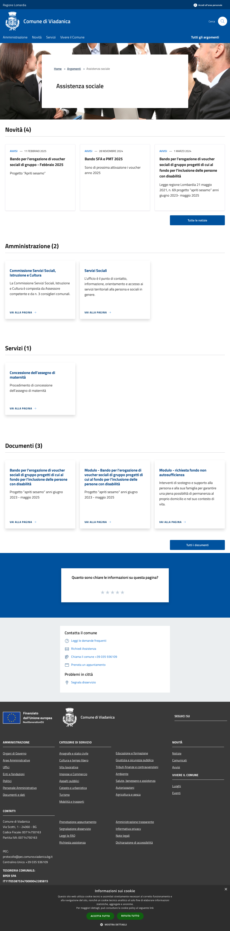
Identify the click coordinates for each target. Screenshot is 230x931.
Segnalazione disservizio (75, 828)
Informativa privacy (128, 828)
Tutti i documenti (197, 545)
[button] (115, 924)
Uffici (6, 767)
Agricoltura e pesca (128, 794)
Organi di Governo (14, 753)
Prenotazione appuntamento (77, 822)
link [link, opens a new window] (152, 908)
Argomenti (74, 68)
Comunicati (179, 760)
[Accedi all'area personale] (208, 5)
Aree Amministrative (16, 760)
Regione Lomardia (14, 5)
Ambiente (122, 774)
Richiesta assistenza (72, 842)
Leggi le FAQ (67, 835)
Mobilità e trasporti (71, 801)
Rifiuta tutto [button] (130, 915)
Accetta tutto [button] (100, 916)
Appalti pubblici (69, 781)
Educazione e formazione (132, 753)
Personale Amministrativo (20, 787)
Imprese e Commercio (73, 774)
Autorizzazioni (125, 787)
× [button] (225, 889)
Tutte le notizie (197, 220)
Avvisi (14, 151)
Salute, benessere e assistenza (135, 780)
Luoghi (176, 786)
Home (58, 68)
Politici (7, 781)
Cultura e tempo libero (73, 760)
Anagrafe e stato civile (73, 753)
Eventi (176, 793)
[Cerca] (222, 21)
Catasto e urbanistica (73, 787)
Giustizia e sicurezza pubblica (135, 760)
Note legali (123, 835)
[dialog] (115, 908)
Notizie (176, 753)
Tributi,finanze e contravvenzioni (137, 767)
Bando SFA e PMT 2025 (104, 159)
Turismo (64, 794)
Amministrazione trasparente (135, 822)
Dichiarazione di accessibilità (134, 842)
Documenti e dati (14, 794)
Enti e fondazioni (14, 774)
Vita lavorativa (68, 767)
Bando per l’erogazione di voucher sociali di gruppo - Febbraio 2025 (37, 161)
